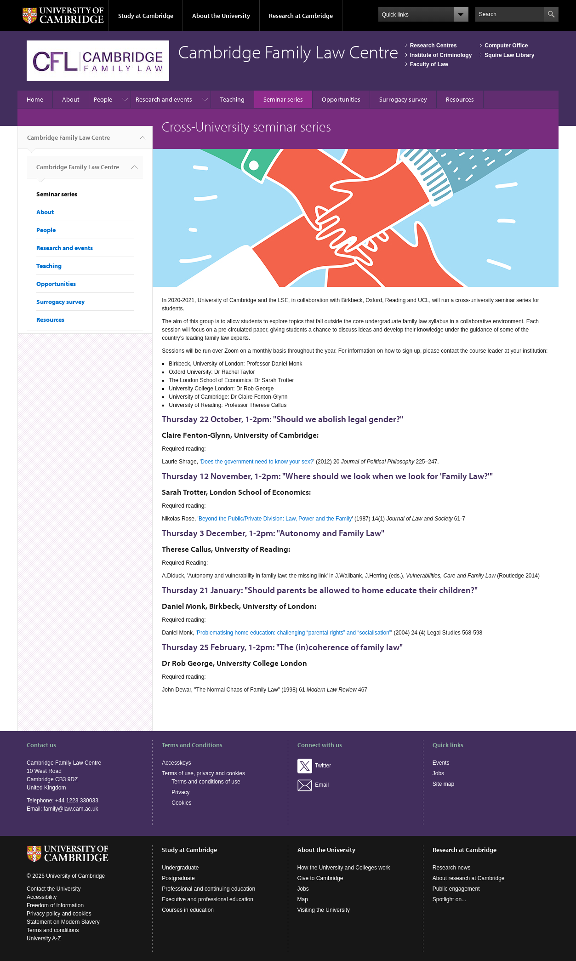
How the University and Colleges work (343, 867)
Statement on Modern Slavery (63, 922)
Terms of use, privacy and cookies (203, 773)
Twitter (314, 765)
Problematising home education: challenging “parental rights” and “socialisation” (294, 632)
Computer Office (506, 45)
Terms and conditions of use (205, 781)
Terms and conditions (53, 930)
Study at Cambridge (145, 15)
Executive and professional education (207, 899)
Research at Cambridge (301, 15)
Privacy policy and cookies (59, 913)
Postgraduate (178, 878)
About (71, 99)
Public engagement (456, 889)
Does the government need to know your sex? (257, 461)
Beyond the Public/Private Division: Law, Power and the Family (275, 518)
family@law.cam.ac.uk (71, 809)
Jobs (438, 773)
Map (302, 899)
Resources (460, 99)
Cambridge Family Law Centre (68, 141)
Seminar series (283, 99)
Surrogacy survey (403, 99)
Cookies (181, 803)
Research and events (164, 99)
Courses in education (188, 910)
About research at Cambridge (469, 878)
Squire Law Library (509, 55)
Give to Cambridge (320, 878)
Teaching (232, 99)
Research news (452, 867)
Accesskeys (176, 763)
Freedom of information (55, 905)
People (103, 99)
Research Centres (433, 45)
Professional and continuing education (208, 889)
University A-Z (44, 938)
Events (441, 763)
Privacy (180, 792)
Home (35, 99)
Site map (443, 784)
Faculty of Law (429, 64)
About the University (221, 15)
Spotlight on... (449, 899)
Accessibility (42, 897)
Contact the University (53, 889)
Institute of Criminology (441, 55)
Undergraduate (180, 867)
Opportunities (341, 99)
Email (313, 785)
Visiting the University (323, 910)
